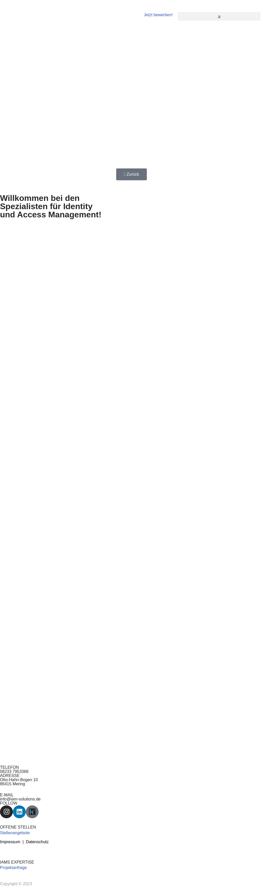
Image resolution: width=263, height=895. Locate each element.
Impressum (10, 842)
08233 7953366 (14, 772)
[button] (219, 16)
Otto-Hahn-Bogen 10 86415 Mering (19, 782)
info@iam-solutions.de (20, 799)
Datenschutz (37, 842)
